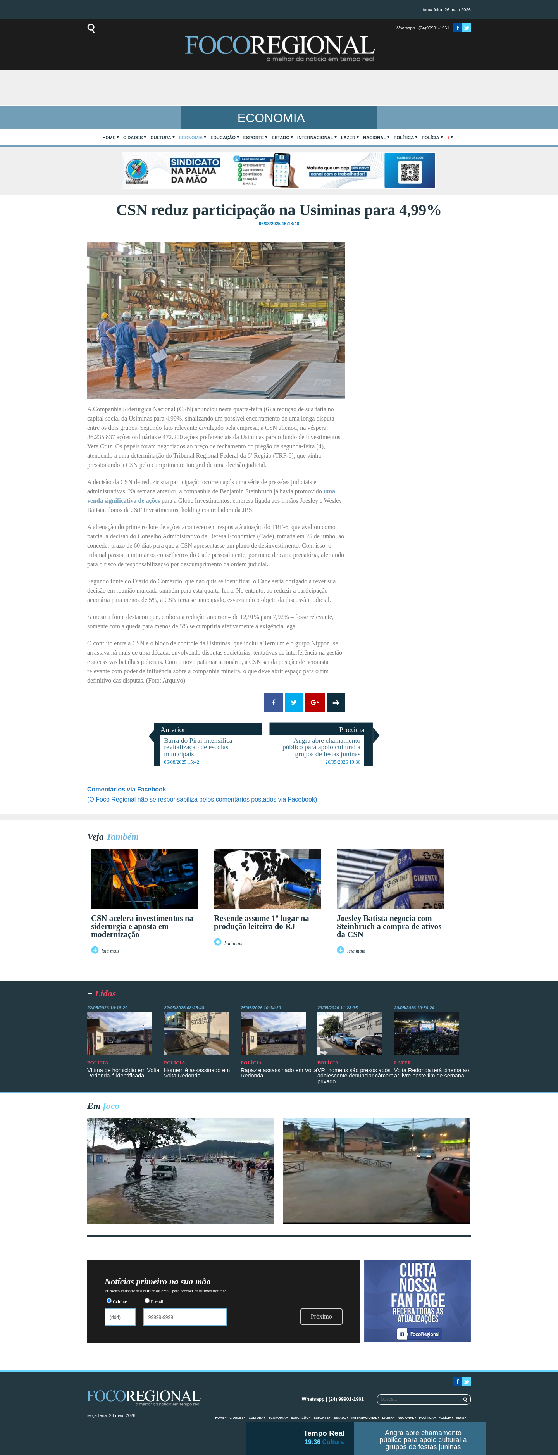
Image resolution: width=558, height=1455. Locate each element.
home (109, 137)
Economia (191, 137)
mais (460, 1417)
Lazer (348, 137)
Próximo (321, 1316)
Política (404, 137)
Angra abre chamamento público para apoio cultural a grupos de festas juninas (423, 1440)
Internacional (315, 137)
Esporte (253, 137)
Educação (223, 137)
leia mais (111, 951)
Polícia (430, 137)
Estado (280, 137)
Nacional (374, 137)
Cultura (160, 137)
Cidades (133, 137)
